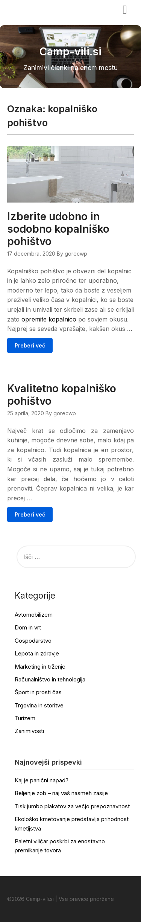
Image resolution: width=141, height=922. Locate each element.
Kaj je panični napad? (41, 780)
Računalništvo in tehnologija (50, 679)
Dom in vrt (28, 627)
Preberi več (30, 345)
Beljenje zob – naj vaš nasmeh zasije (61, 793)
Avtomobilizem (34, 614)
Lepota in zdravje (37, 653)
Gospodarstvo (33, 640)
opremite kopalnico (48, 319)
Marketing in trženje (40, 666)
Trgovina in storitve (39, 705)
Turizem (25, 718)
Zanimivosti (29, 731)
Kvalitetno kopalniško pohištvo (61, 394)
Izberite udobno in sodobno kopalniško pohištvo (58, 229)
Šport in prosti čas (38, 692)
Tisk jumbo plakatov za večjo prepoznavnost (72, 806)
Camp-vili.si (30, 9)
